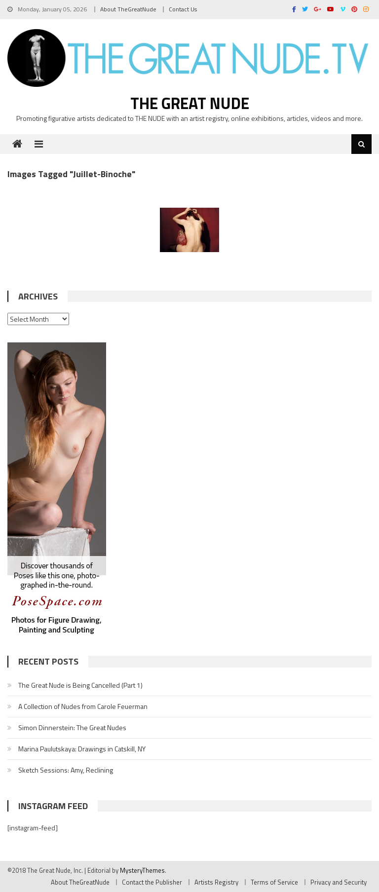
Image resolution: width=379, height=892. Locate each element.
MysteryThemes (142, 870)
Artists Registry (216, 882)
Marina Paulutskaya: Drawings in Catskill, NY (82, 748)
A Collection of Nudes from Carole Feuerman (83, 706)
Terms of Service (274, 882)
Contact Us (183, 9)
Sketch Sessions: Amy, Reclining (65, 770)
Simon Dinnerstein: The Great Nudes (72, 727)
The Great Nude (189, 103)
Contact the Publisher (152, 882)
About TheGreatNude (128, 9)
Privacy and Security (338, 882)
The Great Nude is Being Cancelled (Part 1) (80, 685)
